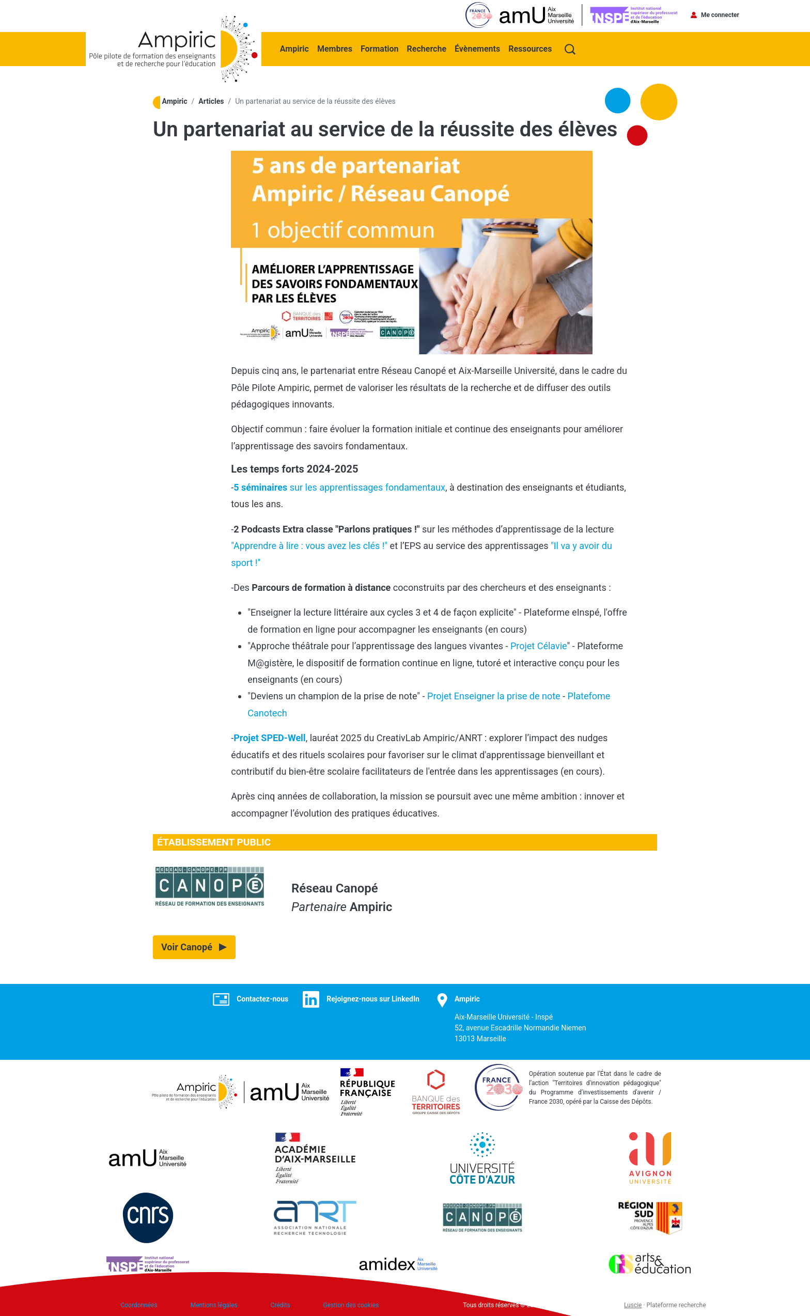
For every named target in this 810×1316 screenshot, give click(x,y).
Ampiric (295, 47)
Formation (381, 47)
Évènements (478, 47)
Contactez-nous (262, 997)
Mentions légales (214, 1303)
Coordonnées (138, 1303)
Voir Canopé (186, 945)
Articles (211, 100)
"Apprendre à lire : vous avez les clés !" (309, 544)
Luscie (633, 1303)
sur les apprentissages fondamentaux (339, 485)
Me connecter (720, 15)
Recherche (427, 47)
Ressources (531, 47)
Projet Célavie (538, 644)
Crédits (280, 1303)
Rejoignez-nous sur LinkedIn (372, 997)
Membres (335, 47)
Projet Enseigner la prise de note (493, 694)
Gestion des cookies (351, 1303)
